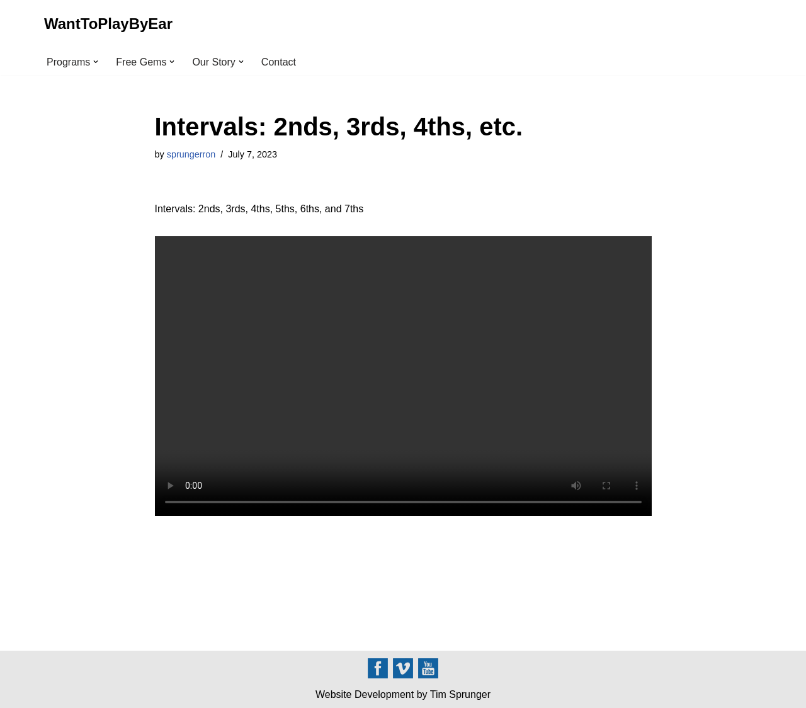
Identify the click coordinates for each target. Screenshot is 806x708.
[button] (95, 61)
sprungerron (191, 154)
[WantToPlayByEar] (108, 24)
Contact (278, 62)
